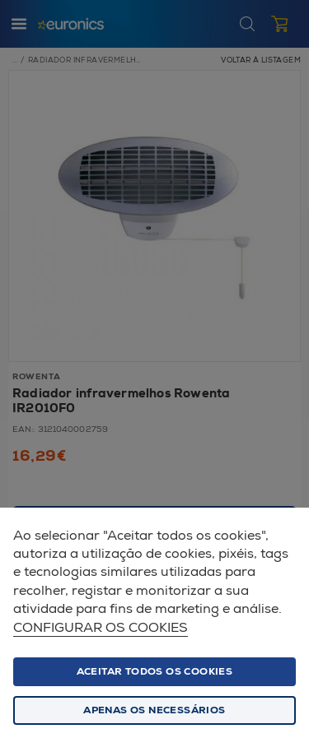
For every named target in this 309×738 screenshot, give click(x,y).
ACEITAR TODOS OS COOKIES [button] (155, 672)
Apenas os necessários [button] (154, 710)
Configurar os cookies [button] (100, 628)
